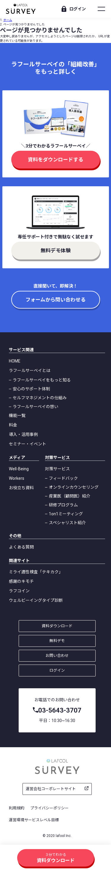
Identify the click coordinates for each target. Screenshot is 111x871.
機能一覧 (17, 415)
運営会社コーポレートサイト (51, 789)
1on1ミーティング (66, 513)
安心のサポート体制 (31, 388)
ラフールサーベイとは (29, 370)
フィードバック (63, 478)
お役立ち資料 (21, 487)
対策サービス (57, 468)
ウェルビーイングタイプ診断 (36, 600)
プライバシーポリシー (49, 808)
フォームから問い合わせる (55, 300)
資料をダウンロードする (55, 160)
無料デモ (57, 641)
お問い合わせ (57, 655)
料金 (13, 425)
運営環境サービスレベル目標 (34, 820)
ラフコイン (19, 590)
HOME (14, 361)
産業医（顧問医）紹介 (69, 496)
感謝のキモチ (21, 581)
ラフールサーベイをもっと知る (42, 380)
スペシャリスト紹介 (67, 522)
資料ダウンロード (57, 626)
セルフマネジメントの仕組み (40, 397)
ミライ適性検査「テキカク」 (36, 572)
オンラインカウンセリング (74, 487)
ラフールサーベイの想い (35, 406)
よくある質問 (21, 547)
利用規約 (16, 808)
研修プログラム (63, 505)
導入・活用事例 (23, 434)
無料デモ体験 (56, 251)
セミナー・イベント (27, 444)
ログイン (77, 9)
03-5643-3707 (59, 710)
